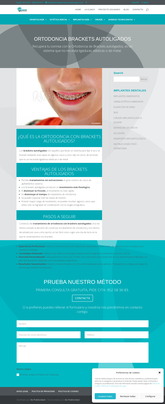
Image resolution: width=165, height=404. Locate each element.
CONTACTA (82, 298)
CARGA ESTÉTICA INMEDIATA (128, 101)
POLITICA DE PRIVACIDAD (43, 391)
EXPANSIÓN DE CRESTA (125, 127)
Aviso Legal (122, 386)
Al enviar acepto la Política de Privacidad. (38, 374)
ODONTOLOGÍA (37, 20)
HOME (78, 10)
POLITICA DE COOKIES (68, 391)
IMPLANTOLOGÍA (81, 20)
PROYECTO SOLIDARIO (109, 10)
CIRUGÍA (99, 20)
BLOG (126, 10)
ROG (115, 112)
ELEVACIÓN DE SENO (124, 107)
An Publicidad (37, 399)
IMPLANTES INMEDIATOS (126, 96)
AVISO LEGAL (22, 391)
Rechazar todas (127, 396)
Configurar (150, 396)
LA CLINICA (89, 10)
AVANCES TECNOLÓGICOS (120, 20)
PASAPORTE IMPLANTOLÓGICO (129, 138)
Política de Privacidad (108, 386)
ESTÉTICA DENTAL (58, 20)
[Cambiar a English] (145, 3)
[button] (159, 372)
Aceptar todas (105, 396)
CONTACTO (138, 10)
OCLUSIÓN (119, 133)
